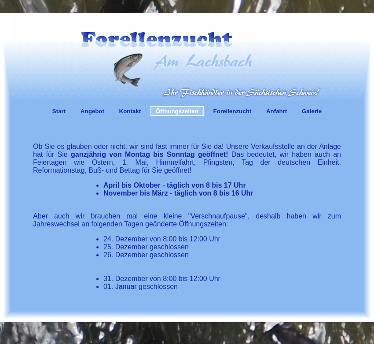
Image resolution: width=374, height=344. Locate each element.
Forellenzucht (232, 111)
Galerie (312, 111)
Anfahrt (276, 111)
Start (59, 111)
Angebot (92, 111)
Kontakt (130, 111)
